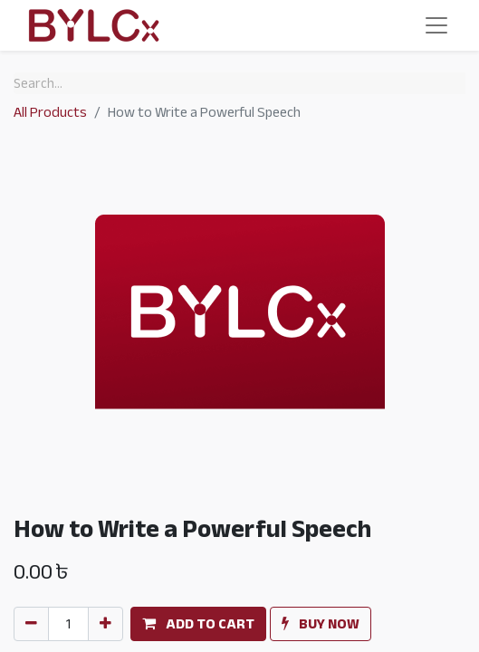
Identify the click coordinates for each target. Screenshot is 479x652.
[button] (198, 624)
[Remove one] (31, 624)
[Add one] (105, 624)
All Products (50, 112)
